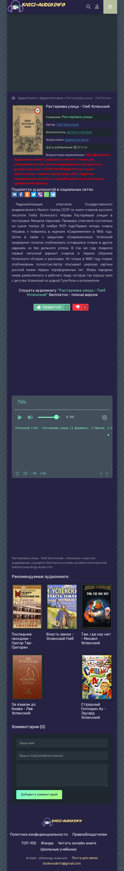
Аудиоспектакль (76, 139)
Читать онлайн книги (77, 843)
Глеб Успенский (67, 124)
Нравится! (53, 307)
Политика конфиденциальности (39, 834)
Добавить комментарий (39, 794)
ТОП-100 (28, 843)
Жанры (47, 843)
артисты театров (79, 132)
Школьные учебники (59, 849)
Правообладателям (89, 834)
